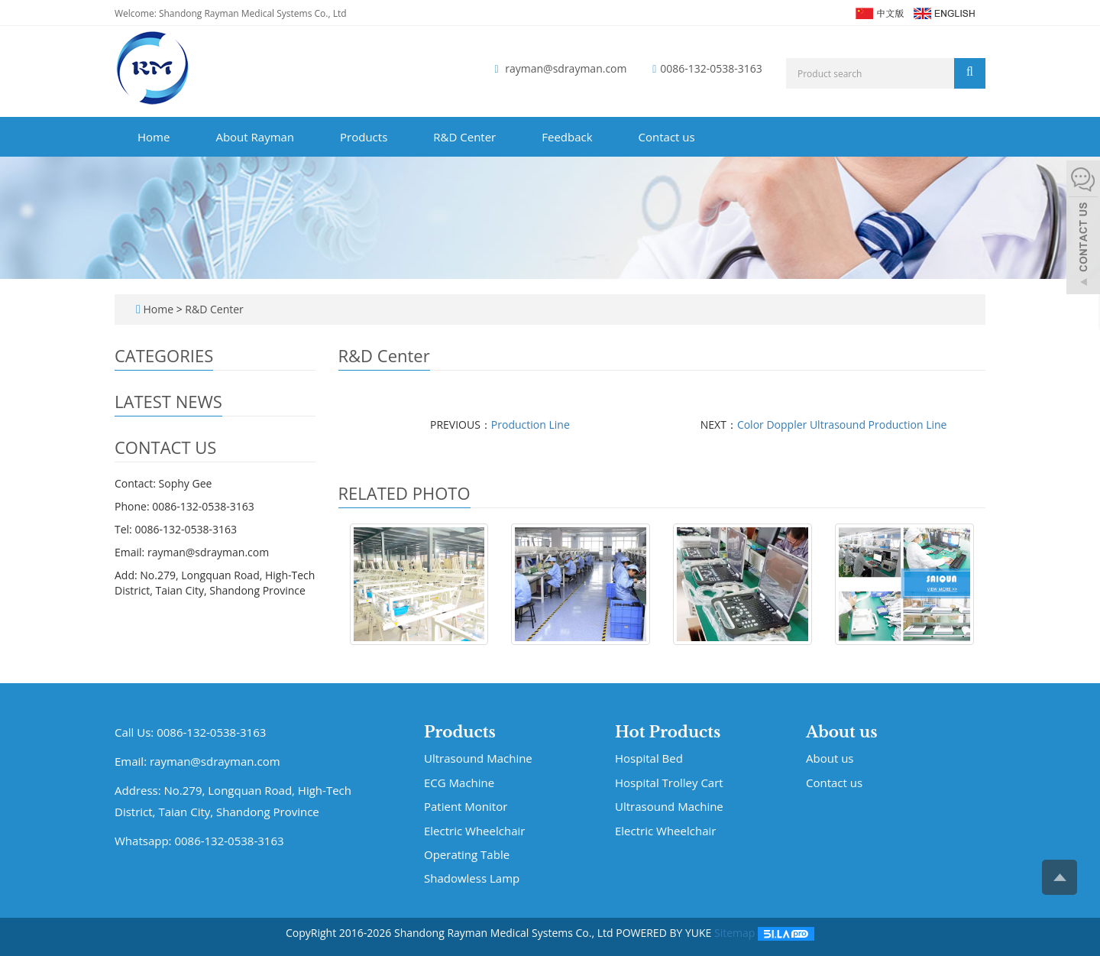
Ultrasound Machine (478, 758)
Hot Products (667, 732)
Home (154, 136)
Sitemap (734, 932)
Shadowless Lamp (471, 878)
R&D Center (464, 136)
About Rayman (254, 136)
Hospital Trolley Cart (669, 782)
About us (842, 732)
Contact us (667, 136)
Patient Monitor (465, 806)
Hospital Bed (419, 652)
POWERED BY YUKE (665, 932)
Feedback (567, 136)
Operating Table (467, 854)
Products (363, 136)
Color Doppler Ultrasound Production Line (842, 424)
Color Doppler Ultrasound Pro (742, 660)
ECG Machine (459, 782)
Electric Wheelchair (474, 830)
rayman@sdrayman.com (565, 68)
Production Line (530, 424)
